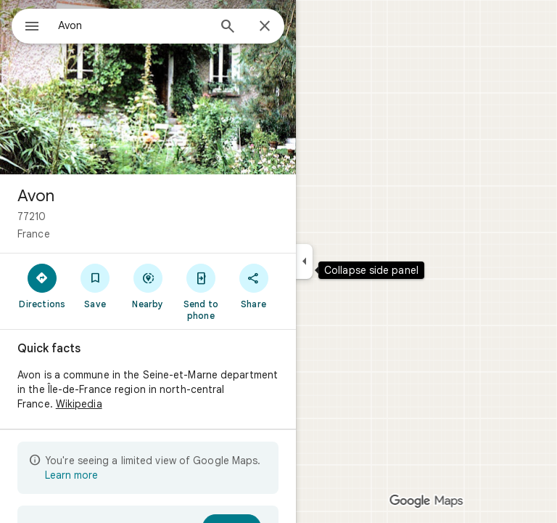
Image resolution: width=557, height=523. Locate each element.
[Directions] (42, 285)
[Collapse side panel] (304, 261)
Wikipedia (79, 403)
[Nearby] (148, 285)
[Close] (264, 27)
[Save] (95, 285)
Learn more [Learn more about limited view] (71, 475)
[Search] (227, 27)
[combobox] (132, 25)
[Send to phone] (200, 291)
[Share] (253, 285)
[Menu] (32, 27)
